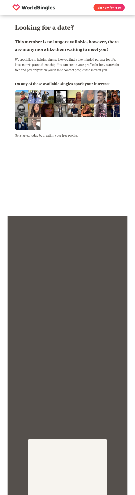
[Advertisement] (67, 179)
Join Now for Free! (109, 7)
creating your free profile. (60, 135)
